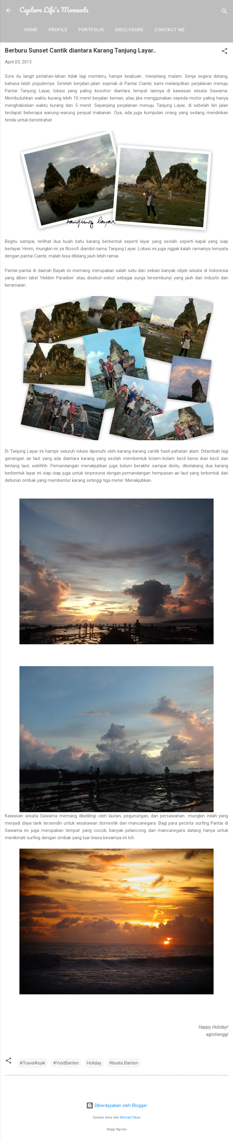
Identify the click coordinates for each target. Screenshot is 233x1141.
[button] (224, 52)
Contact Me (169, 29)
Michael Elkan (130, 1117)
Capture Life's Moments (53, 9)
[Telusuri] (224, 12)
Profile (58, 29)
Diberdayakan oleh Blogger (116, 1105)
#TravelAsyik (32, 1063)
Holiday (94, 1063)
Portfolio (91, 29)
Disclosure (129, 29)
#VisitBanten (66, 1063)
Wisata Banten (123, 1063)
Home (31, 29)
